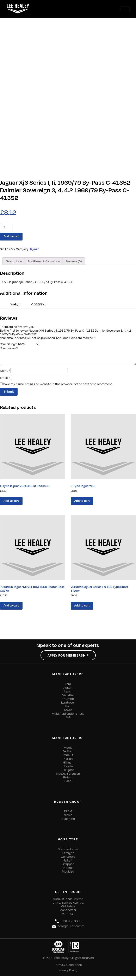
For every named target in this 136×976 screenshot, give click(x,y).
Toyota (68, 766)
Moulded (68, 871)
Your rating (8, 344)
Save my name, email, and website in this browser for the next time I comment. (58, 384)
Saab (68, 781)
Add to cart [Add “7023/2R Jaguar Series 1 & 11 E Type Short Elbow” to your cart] (82, 605)
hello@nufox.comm (68, 926)
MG (68, 717)
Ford (68, 684)
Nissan (68, 758)
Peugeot (68, 770)
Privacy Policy (68, 970)
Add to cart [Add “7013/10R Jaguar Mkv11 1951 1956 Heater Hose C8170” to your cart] (11, 605)
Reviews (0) (74, 261)
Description (14, 261)
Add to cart (11, 236)
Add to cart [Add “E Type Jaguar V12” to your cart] (82, 500)
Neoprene (68, 818)
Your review (9, 348)
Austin (68, 687)
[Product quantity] (6, 227)
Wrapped (68, 864)
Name (5, 370)
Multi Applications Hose (68, 713)
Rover (68, 710)
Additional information (44, 261)
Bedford (68, 751)
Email (5, 377)
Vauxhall (68, 695)
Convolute (68, 856)
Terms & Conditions (68, 965)
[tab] (14, 261)
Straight (68, 853)
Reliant (68, 777)
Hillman (68, 762)
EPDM (68, 811)
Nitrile (68, 815)
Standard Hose (68, 849)
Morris (68, 747)
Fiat (68, 706)
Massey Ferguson (68, 773)
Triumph (68, 698)
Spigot (68, 860)
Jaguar (34, 249)
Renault (68, 755)
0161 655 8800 (68, 921)
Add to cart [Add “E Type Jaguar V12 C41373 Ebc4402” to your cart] (11, 500)
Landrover (68, 702)
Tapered (68, 867)
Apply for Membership (68, 655)
